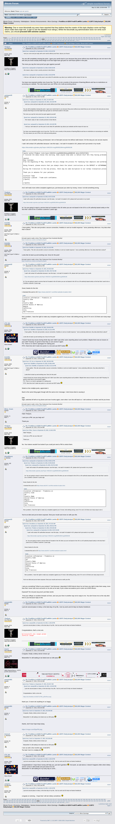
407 (35, 39)
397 (10, 39)
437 (15, 40)
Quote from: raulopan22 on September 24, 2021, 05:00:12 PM (39, 460)
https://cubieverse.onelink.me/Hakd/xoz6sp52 (34, 240)
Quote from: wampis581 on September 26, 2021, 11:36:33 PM (39, 623)
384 (74, 37)
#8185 (109, 244)
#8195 (109, 650)
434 (7, 40)
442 (27, 40)
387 (81, 37)
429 (92, 39)
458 (68, 40)
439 (20, 40)
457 (66, 40)
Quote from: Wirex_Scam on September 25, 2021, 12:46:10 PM (39, 430)
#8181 (109, 47)
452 (53, 40)
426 (84, 39)
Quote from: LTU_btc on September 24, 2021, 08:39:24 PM (38, 361)
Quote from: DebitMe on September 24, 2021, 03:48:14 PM (38, 327)
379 (61, 37)
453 (55, 40)
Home (8, 17)
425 (82, 39)
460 (73, 40)
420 (69, 39)
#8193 (109, 603)
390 (89, 37)
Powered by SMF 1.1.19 (47, 820)
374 (48, 37)
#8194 (109, 619)
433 (4, 40)
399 (15, 39)
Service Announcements (38, 21)
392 (94, 37)
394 (99, 37)
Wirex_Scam (8, 409)
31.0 (25, 14)
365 (25, 37)
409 (40, 39)
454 (58, 40)
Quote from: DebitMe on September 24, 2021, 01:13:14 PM (38, 247)
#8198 (109, 735)
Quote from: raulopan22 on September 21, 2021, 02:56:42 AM (39, 67)
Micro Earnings (52, 21)
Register (28, 17)
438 (17, 40)
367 (30, 37)
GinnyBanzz (8, 456)
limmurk (7, 734)
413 (51, 39)
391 (92, 37)
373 (46, 37)
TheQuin (7, 47)
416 (59, 39)
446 (38, 40)
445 (35, 40)
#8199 (109, 755)
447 (40, 40)
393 (97, 37)
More (34, 17)
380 (63, 37)
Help (13, 17)
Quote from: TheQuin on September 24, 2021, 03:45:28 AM (38, 268)
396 (7, 39)
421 (71, 39)
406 (32, 39)
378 (58, 37)
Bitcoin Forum (7, 21)
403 (25, 39)
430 (94, 39)
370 (38, 37)
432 (100, 39)
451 (50, 40)
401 (20, 39)
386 (79, 37)
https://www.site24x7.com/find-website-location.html (54, 292)
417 (61, 39)
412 (49, 39)
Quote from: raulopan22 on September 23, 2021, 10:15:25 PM (39, 51)
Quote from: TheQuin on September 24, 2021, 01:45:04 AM (38, 99)
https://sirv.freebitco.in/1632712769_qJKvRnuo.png (37, 696)
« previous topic (103, 804)
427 (87, 39)
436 (12, 40)
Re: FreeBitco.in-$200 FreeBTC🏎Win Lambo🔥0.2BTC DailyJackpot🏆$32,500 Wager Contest (58, 47)
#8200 (109, 784)
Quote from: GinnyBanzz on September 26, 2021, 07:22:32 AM (39, 523)
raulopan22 (8, 95)
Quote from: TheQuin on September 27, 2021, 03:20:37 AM (38, 684)
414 (54, 39)
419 (66, 39)
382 (69, 37)
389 (86, 37)
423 (77, 39)
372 (43, 37)
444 (32, 40)
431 (97, 39)
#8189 (109, 410)
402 (22, 39)
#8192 (109, 520)
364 (23, 37)
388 (84, 37)
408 (38, 39)
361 (15, 37)
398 (12, 39)
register (26, 11)
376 (53, 37)
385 (76, 37)
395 (4, 39)
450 (48, 40)
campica (7, 784)
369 (35, 37)
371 (41, 37)
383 (71, 37)
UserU (6, 649)
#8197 (109, 707)
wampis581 (8, 602)
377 (56, 37)
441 (25, 40)
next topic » (109, 804)
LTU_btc (7, 323)
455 (61, 40)
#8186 (109, 265)
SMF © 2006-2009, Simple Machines (65, 820)
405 (30, 39)
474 (77, 40)
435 (10, 40)
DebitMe (7, 223)
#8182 (109, 96)
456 (63, 40)
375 (51, 37)
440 (22, 40)
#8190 (109, 426)
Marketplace (25, 21)
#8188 (109, 358)
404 (27, 39)
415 (56, 39)
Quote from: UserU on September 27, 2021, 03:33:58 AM (37, 710)
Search (18, 17)
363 (20, 37)
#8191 (109, 457)
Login (23, 17)
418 (64, 39)
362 (18, 37)
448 (43, 40)
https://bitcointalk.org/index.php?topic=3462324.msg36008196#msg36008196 (47, 147)
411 (46, 39)
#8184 (109, 224)
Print (108, 40)
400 (17, 39)
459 (71, 40)
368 (33, 37)
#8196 (109, 680)
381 (66, 37)
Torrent (29, 14)
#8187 (109, 324)
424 (79, 39)
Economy (17, 21)
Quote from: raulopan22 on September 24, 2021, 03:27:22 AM (39, 196)
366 (28, 37)
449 (45, 40)
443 (30, 40)
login (21, 11)
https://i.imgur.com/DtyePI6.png (32, 729)
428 (89, 39)
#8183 (109, 193)
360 (12, 37)
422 (74, 39)
